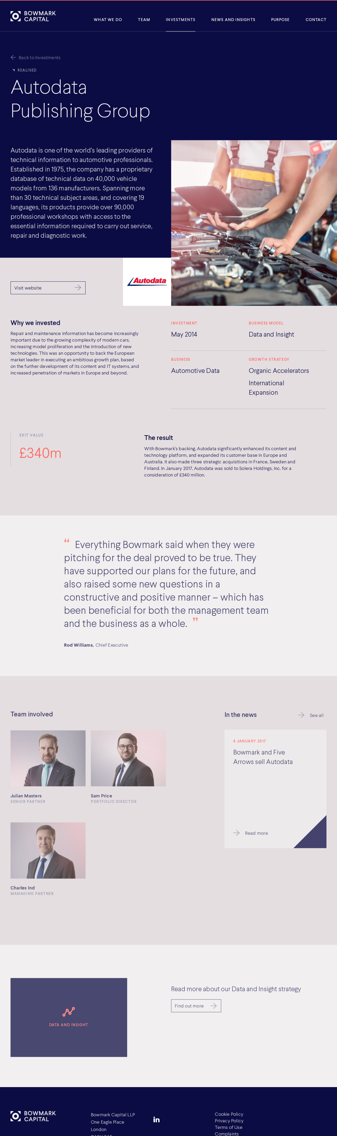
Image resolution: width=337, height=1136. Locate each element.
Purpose (280, 19)
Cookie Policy (229, 1114)
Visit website (28, 288)
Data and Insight (271, 334)
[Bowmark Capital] (33, 16)
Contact (316, 19)
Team (144, 19)
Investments (180, 19)
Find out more (189, 1007)
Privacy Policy (229, 1120)
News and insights (233, 19)
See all (316, 716)
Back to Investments (40, 57)
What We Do (108, 19)
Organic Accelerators (279, 370)
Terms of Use (228, 1127)
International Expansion (266, 387)
